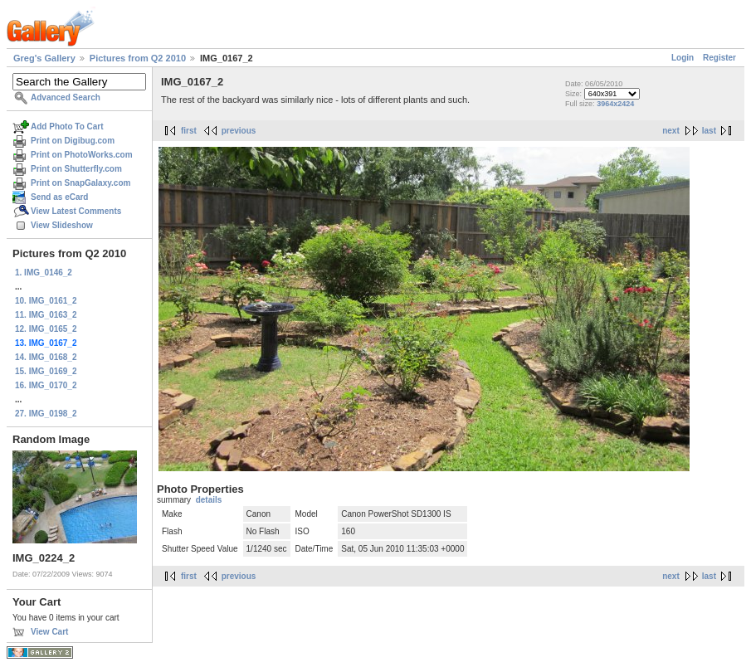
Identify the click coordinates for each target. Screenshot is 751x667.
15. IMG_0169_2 (46, 371)
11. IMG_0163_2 (46, 314)
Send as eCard (59, 197)
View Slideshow (62, 225)
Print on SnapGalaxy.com (80, 182)
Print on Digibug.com (73, 140)
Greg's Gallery (44, 58)
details (209, 499)
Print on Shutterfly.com (76, 168)
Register (719, 57)
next (671, 130)
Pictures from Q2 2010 (138, 58)
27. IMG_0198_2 (46, 413)
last (709, 130)
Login (682, 57)
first (189, 130)
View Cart (49, 631)
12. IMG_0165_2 (46, 329)
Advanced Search (65, 97)
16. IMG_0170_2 (46, 385)
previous (239, 130)
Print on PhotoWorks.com (82, 154)
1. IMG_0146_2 (43, 272)
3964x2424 (615, 104)
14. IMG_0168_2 (46, 357)
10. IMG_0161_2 (46, 300)
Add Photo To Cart (67, 126)
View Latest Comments (76, 211)
